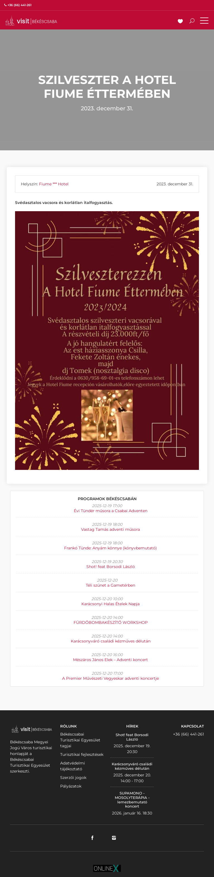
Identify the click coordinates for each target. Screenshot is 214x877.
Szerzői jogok (73, 777)
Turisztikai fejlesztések (81, 754)
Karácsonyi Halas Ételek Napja (110, 603)
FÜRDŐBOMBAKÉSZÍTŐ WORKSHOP (111, 622)
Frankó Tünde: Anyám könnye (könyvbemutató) (110, 547)
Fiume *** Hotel (54, 183)
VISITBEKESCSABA (31, 21)
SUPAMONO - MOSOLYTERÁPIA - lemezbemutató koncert (132, 799)
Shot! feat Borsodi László (110, 566)
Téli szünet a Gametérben (110, 585)
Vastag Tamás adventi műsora (110, 529)
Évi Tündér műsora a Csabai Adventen (110, 510)
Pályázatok (70, 786)
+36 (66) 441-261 (188, 734)
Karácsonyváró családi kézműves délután (110, 641)
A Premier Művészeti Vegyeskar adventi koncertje (110, 678)
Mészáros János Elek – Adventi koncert (110, 659)
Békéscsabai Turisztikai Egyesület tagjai (80, 740)
